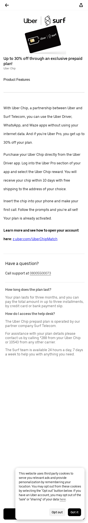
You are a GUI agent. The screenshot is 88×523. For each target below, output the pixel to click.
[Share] (81, 5)
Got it (74, 512)
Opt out (57, 512)
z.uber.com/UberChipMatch (35, 239)
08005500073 (40, 273)
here (63, 499)
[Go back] (7, 5)
